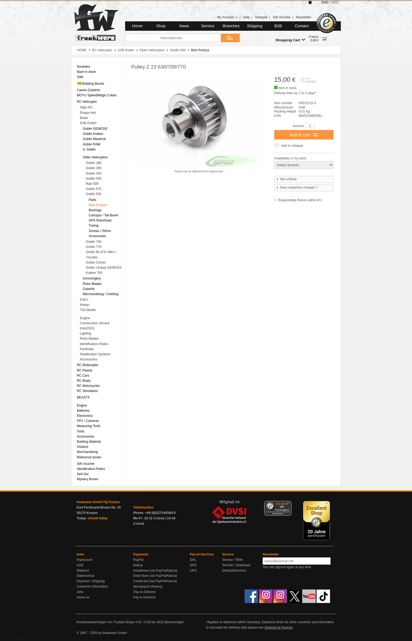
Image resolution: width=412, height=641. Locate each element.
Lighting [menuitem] (85, 333)
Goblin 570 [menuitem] (93, 189)
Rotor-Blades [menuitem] (92, 284)
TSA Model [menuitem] (88, 310)
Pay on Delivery (144, 592)
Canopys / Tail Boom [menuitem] (103, 215)
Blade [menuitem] (84, 118)
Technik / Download (236, 565)
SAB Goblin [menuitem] (88, 123)
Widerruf (83, 570)
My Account (227, 17)
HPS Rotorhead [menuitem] (100, 220)
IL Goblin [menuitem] (89, 149)
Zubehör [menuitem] (89, 289)
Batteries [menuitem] (83, 410)
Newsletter (303, 17)
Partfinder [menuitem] (87, 349)
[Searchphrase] (173, 38)
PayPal (138, 560)
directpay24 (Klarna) (147, 586)
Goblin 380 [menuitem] (93, 168)
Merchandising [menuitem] (87, 452)
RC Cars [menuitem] (83, 375)
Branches (231, 26)
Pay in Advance (144, 597)
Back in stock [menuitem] (86, 72)
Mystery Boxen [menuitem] (87, 479)
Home (137, 26)
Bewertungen (174, 622)
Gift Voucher (281, 17)
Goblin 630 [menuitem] (93, 194)
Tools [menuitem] (80, 431)
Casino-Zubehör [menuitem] (88, 90)
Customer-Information (92, 586)
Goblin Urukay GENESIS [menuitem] (104, 268)
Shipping (254, 26)
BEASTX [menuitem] (83, 397)
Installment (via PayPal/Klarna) (155, 570)
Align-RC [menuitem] (86, 107)
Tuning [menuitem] (93, 225)
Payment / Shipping (91, 581)
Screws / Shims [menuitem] (100, 231)
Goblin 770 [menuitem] (93, 247)
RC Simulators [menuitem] (87, 391)
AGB (80, 565)
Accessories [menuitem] (97, 236)
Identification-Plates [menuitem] (94, 344)
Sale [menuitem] (80, 77)
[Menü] (288, 504)
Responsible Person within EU (300, 200)
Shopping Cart (290, 39)
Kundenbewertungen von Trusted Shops (105, 622)
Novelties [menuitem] (83, 67)
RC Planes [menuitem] (84, 370)
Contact (302, 26)
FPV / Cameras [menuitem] (88, 421)
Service (207, 26)
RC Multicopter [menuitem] (87, 365)
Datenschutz (86, 576)
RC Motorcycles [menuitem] (88, 386)
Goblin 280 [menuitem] (93, 163)
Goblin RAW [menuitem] (92, 144)
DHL (193, 560)
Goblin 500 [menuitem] (93, 178)
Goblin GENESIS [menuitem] (95, 129)
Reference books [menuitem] (89, 457)
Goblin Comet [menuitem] (95, 262)
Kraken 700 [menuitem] (94, 273)
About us (83, 597)
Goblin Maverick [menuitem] (94, 139)
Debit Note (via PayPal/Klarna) (155, 576)
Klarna (138, 565)
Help (246, 17)
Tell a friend (286, 179)
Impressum (84, 560)
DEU (334, 2)
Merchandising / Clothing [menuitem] (100, 294)
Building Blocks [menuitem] (90, 83)
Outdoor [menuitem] (82, 447)
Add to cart (304, 134)
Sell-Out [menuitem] (82, 474)
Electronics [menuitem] (85, 416)
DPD (193, 565)
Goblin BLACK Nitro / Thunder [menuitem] (101, 254)
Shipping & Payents (279, 627)
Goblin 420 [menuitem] (93, 173)
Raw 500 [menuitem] (92, 184)
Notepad (261, 17)
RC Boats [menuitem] (84, 381)
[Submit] (230, 38)
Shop (160, 26)
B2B (278, 26)
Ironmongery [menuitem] (92, 278)
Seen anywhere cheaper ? (297, 187)
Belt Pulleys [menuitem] (98, 205)
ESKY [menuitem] (84, 300)
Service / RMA (232, 560)
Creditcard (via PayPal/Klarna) (155, 581)
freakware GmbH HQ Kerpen (98, 502)
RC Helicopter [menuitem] (87, 102)
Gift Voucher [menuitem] (86, 464)
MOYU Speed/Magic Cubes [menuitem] (96, 95)
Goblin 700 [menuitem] (93, 242)
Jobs (80, 592)
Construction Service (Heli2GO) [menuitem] (95, 325)
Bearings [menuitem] (95, 210)
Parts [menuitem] (92, 200)
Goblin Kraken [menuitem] (93, 134)
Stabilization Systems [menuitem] (95, 354)
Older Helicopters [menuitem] (95, 157)
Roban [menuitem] (84, 305)
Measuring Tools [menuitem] (88, 426)
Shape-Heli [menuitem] (88, 113)
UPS (193, 570)
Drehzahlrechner (234, 570)
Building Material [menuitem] (89, 442)
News (184, 26)
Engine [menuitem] (85, 318)
